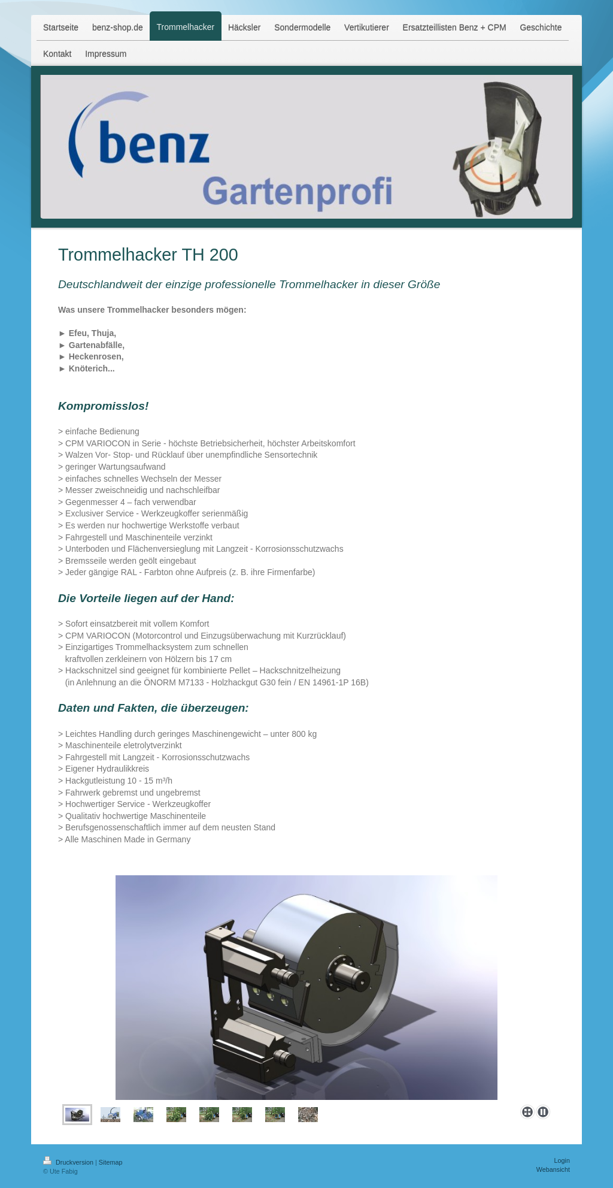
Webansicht (553, 1169)
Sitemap (111, 1162)
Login (562, 1160)
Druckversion (69, 1162)
